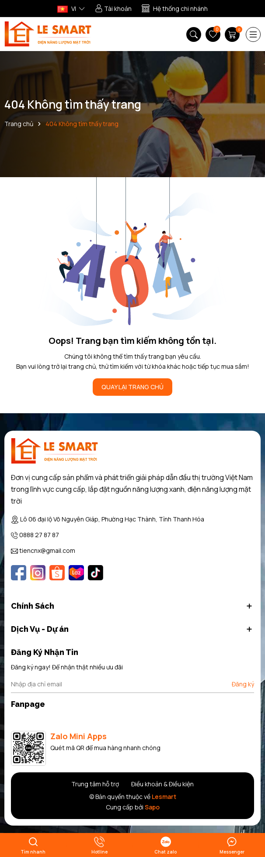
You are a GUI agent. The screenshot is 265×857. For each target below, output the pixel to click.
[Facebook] (18, 572)
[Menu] (253, 34)
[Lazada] (76, 572)
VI (66, 8)
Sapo (152, 807)
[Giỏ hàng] (233, 34)
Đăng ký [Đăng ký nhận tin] (243, 684)
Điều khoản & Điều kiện (162, 784)
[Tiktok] (95, 572)
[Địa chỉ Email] (132, 684)
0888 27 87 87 (39, 535)
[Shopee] (57, 572)
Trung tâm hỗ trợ (95, 784)
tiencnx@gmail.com (47, 550)
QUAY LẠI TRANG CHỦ (132, 387)
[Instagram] (37, 572)
